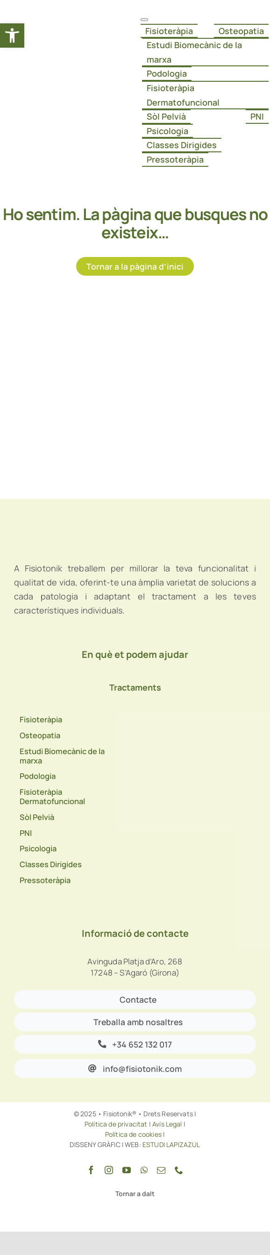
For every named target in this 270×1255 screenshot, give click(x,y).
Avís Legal (167, 1124)
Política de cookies (133, 1134)
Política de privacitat (116, 1124)
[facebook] (91, 1170)
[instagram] (109, 1170)
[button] (12, 35)
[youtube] (126, 1170)
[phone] (179, 1170)
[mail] (161, 1170)
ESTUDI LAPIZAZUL (170, 1144)
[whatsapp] (144, 1170)
